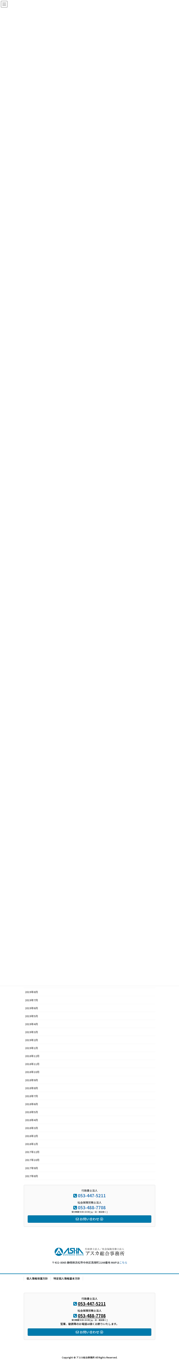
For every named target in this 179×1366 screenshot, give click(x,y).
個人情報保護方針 (37, 1278)
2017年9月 (31, 1168)
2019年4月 (31, 1024)
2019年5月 (31, 1016)
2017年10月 (32, 1160)
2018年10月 (32, 1072)
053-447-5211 (92, 1195)
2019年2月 (31, 1040)
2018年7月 (31, 1096)
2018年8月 (31, 1088)
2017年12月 (32, 1152)
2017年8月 (31, 1176)
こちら (123, 1262)
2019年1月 (31, 1048)
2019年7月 (31, 1000)
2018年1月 (31, 1144)
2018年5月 (31, 1112)
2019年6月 (31, 1008)
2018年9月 (31, 1080)
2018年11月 (32, 1064)
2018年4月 (31, 1120)
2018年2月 (31, 1136)
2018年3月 (31, 1128)
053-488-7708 (92, 1207)
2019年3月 (31, 1032)
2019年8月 (31, 992)
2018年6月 (31, 1104)
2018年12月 (32, 1056)
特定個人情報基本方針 (66, 1278)
